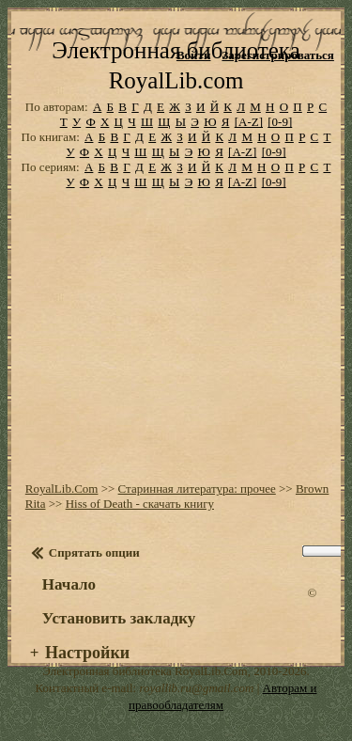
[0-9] (280, 122)
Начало (69, 584)
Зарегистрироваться (277, 55)
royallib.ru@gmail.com (196, 688)
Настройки (87, 652)
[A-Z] (249, 122)
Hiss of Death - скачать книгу (140, 504)
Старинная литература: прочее (197, 488)
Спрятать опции (94, 552)
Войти (193, 55)
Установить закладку (119, 618)
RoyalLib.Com (62, 488)
